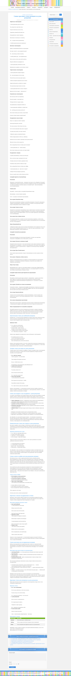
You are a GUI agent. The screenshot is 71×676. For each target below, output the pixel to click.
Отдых (51, 7)
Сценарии (46, 7)
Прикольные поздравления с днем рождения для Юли (22, 641)
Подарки (28, 7)
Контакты (60, 673)
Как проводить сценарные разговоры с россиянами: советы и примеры (26, 639)
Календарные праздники (20, 7)
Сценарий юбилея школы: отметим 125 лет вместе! (21, 642)
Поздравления (57, 7)
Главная (12, 7)
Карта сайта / (56, 673)
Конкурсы (34, 7)
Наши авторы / (52, 673)
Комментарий (12, 652)
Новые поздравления (13, 9)
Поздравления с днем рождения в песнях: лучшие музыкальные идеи (25, 638)
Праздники (40, 7)
